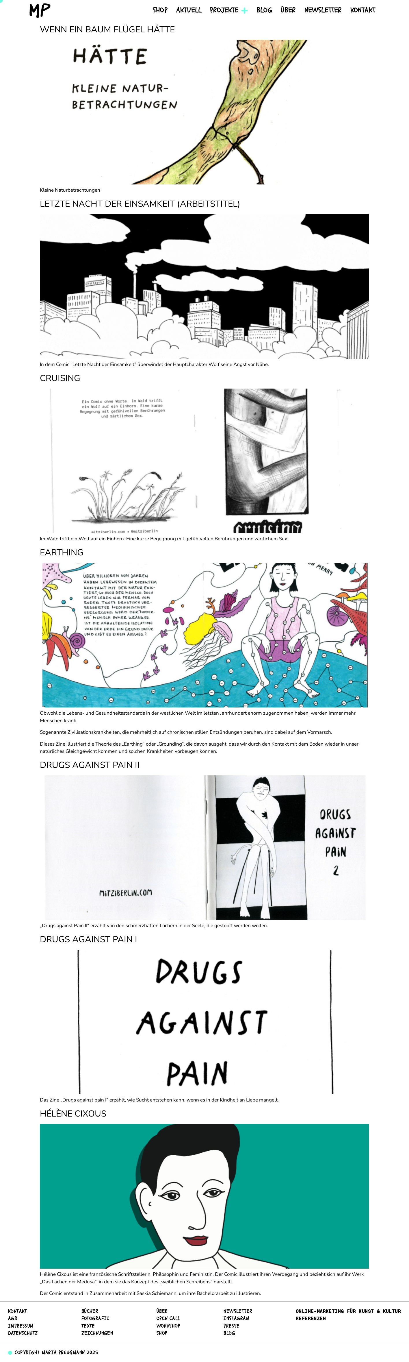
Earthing (61, 553)
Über (288, 10)
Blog (264, 10)
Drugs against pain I (88, 939)
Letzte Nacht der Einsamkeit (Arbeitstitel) (140, 204)
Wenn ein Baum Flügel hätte (107, 30)
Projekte (229, 10)
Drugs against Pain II (90, 765)
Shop (160, 10)
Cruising (60, 378)
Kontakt (362, 10)
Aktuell (188, 10)
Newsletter (323, 10)
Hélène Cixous (73, 1114)
